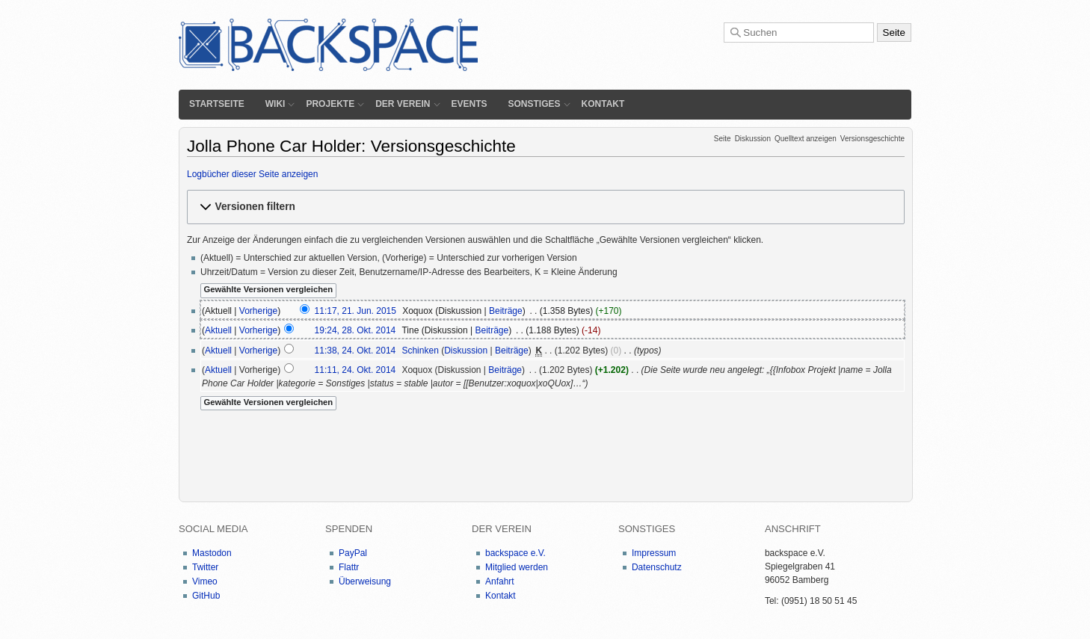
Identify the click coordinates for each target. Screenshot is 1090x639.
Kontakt (603, 104)
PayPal (353, 553)
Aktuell (218, 330)
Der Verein (402, 104)
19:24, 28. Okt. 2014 (355, 330)
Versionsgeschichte (872, 139)
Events (469, 104)
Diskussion (753, 139)
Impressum (654, 553)
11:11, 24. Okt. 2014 (355, 370)
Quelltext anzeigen (806, 139)
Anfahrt (499, 581)
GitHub (206, 595)
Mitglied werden (516, 567)
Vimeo (205, 581)
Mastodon (212, 553)
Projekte (330, 104)
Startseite (216, 104)
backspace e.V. (515, 553)
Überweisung (365, 581)
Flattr (349, 567)
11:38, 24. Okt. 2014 (355, 350)
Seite (722, 139)
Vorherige (258, 311)
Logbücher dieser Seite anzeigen (252, 174)
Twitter (205, 567)
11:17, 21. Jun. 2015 (355, 311)
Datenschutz (657, 567)
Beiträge (506, 311)
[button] (546, 206)
